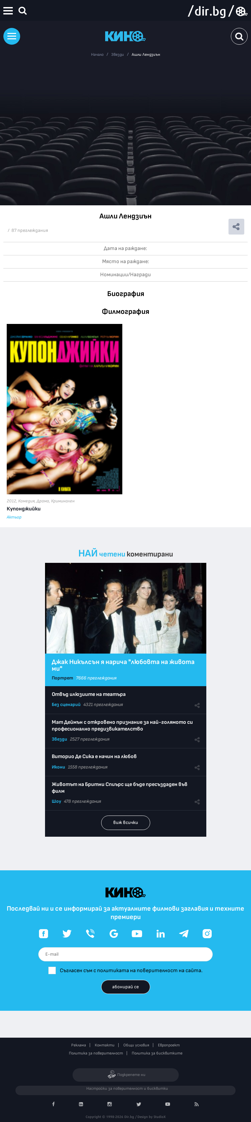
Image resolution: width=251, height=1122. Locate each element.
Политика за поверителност (96, 1053)
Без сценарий (66, 704)
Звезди (117, 54)
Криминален (63, 501)
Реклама (78, 1045)
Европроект (169, 1045)
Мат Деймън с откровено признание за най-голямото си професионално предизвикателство (122, 725)
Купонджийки (24, 509)
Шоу (56, 801)
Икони (58, 767)
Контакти (105, 1045)
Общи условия (136, 1045)
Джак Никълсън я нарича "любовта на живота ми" (123, 665)
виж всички (125, 822)
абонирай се (125, 987)
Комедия (26, 501)
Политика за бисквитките (157, 1053)
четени (112, 554)
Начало (97, 54)
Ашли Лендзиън (146, 54)
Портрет (62, 678)
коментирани (150, 554)
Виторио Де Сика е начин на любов (94, 756)
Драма (43, 501)
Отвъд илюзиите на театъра (89, 694)
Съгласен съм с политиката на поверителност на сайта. (131, 970)
